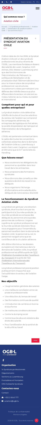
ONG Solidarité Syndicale (12, 384)
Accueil (4, 27)
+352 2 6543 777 (11, 397)
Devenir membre (26, 2)
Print (35, 340)
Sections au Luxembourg (12, 377)
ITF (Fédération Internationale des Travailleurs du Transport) (16, 260)
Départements (8, 373)
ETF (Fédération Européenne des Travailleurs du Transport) (20, 255)
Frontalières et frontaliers (12, 380)
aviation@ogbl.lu (11, 401)
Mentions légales (20, 415)
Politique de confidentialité (19, 412)
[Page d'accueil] (9, 8)
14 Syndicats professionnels (19, 27)
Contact (5, 393)
